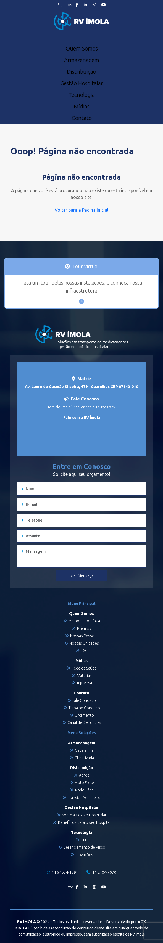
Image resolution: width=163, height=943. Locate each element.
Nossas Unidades (84, 643)
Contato (82, 118)
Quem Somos (81, 48)
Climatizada (84, 758)
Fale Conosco (84, 700)
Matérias (84, 675)
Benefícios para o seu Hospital (84, 822)
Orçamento (84, 715)
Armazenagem (81, 60)
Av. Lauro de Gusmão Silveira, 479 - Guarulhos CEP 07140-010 (81, 386)
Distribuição (81, 72)
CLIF (84, 840)
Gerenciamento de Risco (84, 847)
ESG (84, 650)
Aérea (84, 775)
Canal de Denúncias (84, 722)
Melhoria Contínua (84, 621)
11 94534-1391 (62, 872)
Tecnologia (82, 95)
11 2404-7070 (101, 872)
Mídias (82, 106)
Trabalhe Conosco (84, 708)
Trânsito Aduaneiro (84, 797)
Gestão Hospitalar (81, 83)
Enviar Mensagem (81, 575)
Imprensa (84, 683)
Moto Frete (84, 782)
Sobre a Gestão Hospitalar (84, 815)
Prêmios (84, 628)
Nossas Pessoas (84, 636)
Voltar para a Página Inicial (81, 210)
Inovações (84, 854)
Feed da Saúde (84, 668)
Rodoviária (84, 790)
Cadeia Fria (84, 750)
